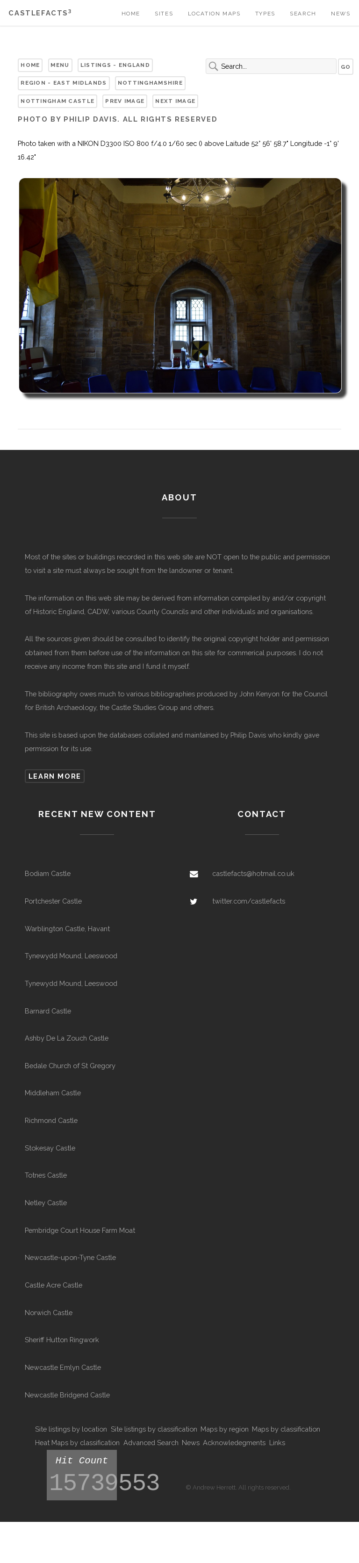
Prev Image (124, 101)
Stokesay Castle (50, 1148)
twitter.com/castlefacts (248, 901)
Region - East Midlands (64, 83)
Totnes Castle (46, 1175)
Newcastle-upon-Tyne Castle (70, 1257)
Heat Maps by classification (77, 1443)
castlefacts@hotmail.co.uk (253, 873)
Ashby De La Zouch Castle (66, 1038)
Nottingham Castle (57, 101)
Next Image (175, 101)
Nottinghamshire (150, 83)
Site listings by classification (154, 1429)
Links (277, 1443)
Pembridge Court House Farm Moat (80, 1230)
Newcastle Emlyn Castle (63, 1367)
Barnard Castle (48, 1011)
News (340, 13)
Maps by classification (286, 1429)
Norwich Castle (48, 1313)
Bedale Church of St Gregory (70, 1066)
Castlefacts (40, 13)
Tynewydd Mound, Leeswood (71, 956)
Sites (164, 13)
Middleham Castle (53, 1093)
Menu (59, 65)
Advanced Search (151, 1443)
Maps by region (225, 1429)
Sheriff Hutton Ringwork (62, 1340)
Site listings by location (71, 1429)
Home (131, 13)
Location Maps (214, 13)
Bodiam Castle (48, 873)
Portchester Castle (53, 901)
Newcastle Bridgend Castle (67, 1395)
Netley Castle (46, 1203)
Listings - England (115, 65)
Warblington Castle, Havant (67, 929)
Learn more (55, 776)
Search (303, 13)
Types (265, 13)
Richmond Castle (51, 1120)
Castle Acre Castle (53, 1285)
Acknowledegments (234, 1443)
